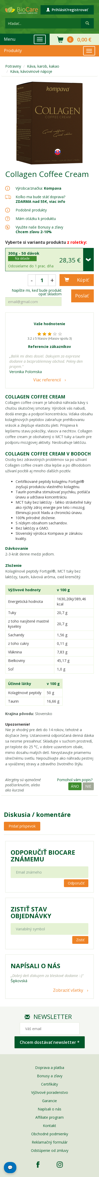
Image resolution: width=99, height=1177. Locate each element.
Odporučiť (76, 883)
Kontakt (49, 1125)
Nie (88, 786)
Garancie (49, 1100)
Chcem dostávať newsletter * (50, 1042)
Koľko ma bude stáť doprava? (40, 196)
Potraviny (13, 66)
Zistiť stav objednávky (31, 912)
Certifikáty (49, 1084)
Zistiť (80, 939)
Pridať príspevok (22, 826)
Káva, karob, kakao (43, 66)
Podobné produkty (31, 210)
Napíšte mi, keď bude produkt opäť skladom (37, 292)
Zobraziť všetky (68, 990)
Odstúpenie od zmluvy (49, 1150)
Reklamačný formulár (50, 1142)
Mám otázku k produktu (36, 218)
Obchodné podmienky (49, 1133)
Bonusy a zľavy (49, 1075)
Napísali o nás (49, 1109)
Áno (75, 786)
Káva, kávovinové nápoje (31, 71)
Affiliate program (49, 1117)
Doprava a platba (49, 1067)
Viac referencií (47, 380)
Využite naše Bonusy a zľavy (39, 229)
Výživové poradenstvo (49, 1092)
